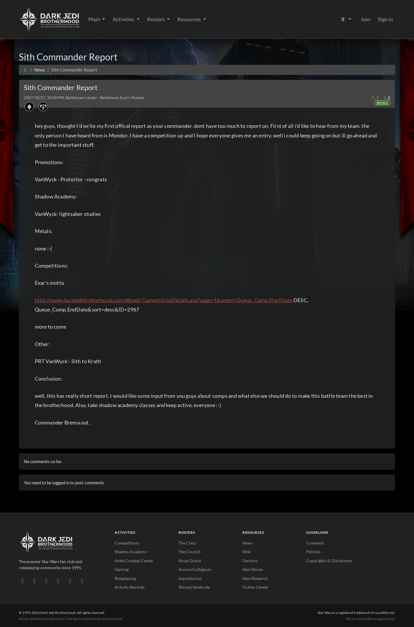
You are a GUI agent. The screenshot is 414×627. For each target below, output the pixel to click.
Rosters (156, 19)
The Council (189, 551)
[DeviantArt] (34, 580)
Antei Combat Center (134, 560)
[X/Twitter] (70, 580)
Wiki (246, 551)
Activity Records (130, 587)
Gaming (122, 569)
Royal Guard (190, 560)
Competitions (127, 542)
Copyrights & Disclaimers (329, 560)
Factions (250, 560)
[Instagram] (58, 580)
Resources (189, 19)
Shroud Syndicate (194, 587)
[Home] (25, 69)
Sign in (385, 19)
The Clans (187, 542)
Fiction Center (255, 587)
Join (365, 19)
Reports (382, 102)
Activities (124, 19)
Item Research (255, 578)
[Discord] (22, 580)
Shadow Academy (131, 551)
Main (94, 19)
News (247, 542)
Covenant (315, 542)
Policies (313, 551)
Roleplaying (125, 578)
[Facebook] (46, 580)
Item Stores (252, 569)
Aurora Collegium (195, 569)
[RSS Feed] (82, 580)
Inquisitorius (190, 578)
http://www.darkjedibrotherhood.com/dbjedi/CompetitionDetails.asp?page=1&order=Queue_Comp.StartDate (164, 300)
